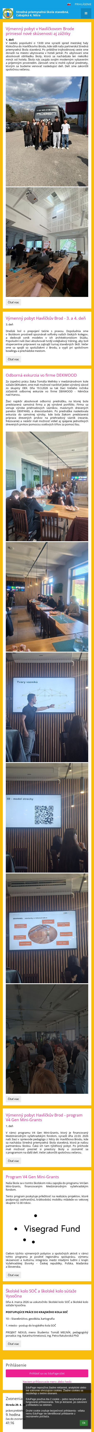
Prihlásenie (83, 4)
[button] (69, 4)
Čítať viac (14, 303)
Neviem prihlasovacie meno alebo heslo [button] (47, 1381)
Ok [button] (83, 1422)
